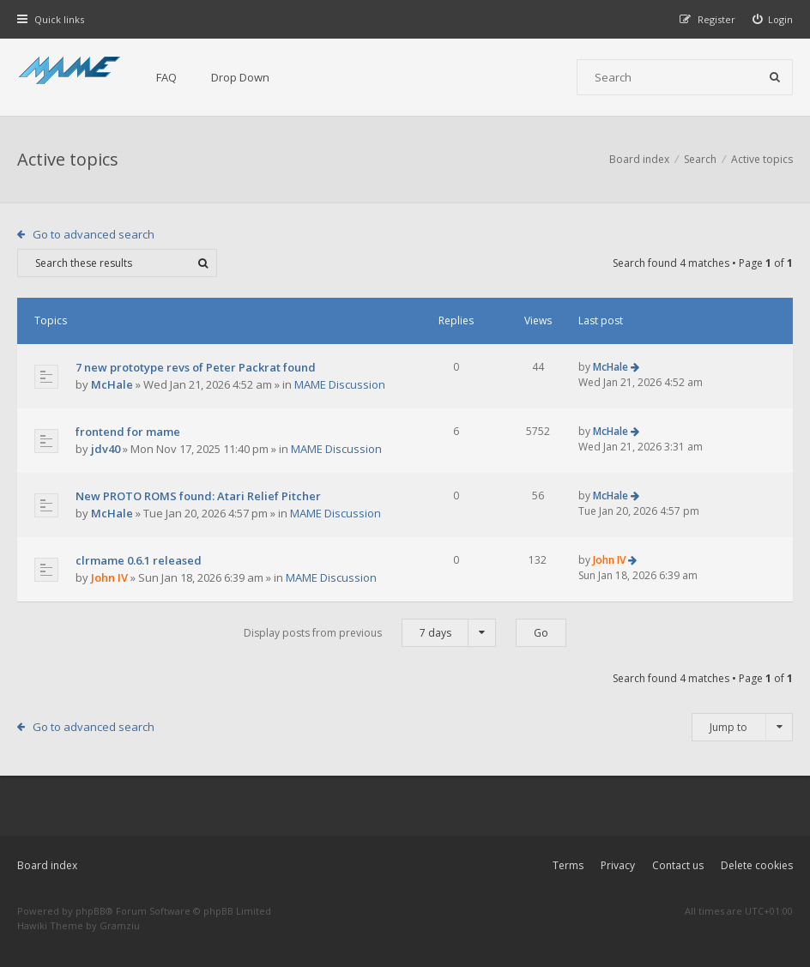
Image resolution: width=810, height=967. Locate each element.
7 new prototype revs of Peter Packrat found (196, 367)
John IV (109, 577)
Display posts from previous (370, 633)
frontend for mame (128, 431)
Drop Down (240, 77)
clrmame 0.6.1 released (139, 560)
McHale (112, 384)
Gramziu (120, 925)
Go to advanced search (93, 234)
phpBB (91, 910)
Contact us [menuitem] (678, 865)
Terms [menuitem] (568, 865)
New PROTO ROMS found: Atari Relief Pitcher (198, 496)
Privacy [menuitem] (618, 865)
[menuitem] (773, 19)
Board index (47, 865)
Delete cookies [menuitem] (757, 865)
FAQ (166, 77)
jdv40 (105, 448)
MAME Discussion (339, 384)
